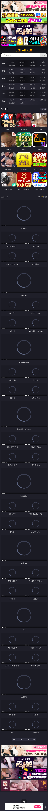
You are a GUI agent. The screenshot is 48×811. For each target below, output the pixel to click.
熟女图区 (32, 88)
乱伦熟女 (32, 80)
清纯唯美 (22, 88)
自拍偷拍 (22, 70)
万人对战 (32, 62)
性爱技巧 (43, 95)
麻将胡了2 (12, 65)
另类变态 (43, 80)
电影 (3, 78)
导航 (3, 101)
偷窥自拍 (12, 85)
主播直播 (32, 73)
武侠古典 (43, 92)
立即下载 (37, 807)
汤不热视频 (43, 100)
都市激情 (12, 92)
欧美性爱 (43, 77)
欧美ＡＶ (32, 70)
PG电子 (12, 62)
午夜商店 (22, 100)
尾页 (33, 740)
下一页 (28, 740)
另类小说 (22, 95)
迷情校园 (12, 95)
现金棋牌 (32, 65)
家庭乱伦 (22, 92)
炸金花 (22, 65)
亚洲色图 (22, 85)
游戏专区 (43, 62)
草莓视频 (32, 100)
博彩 (3, 63)
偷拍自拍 (22, 77)
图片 (3, 86)
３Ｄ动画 (43, 70)
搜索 (43, 55)
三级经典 (4, 197)
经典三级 (22, 80)
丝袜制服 (22, 73)
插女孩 (12, 100)
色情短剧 (22, 103)
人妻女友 (32, 92)
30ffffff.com (24, 50)
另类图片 (43, 88)
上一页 (20, 740)
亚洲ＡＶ (12, 70)
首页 (14, 740)
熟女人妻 (12, 73)
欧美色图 (32, 85)
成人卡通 (32, 77)
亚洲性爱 (12, 77)
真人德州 (22, 62)
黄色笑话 (32, 95)
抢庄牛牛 (43, 65)
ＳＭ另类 (43, 73)
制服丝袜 (12, 80)
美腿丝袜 (12, 88)
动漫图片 (43, 85)
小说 (3, 94)
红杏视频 (12, 103)
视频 (3, 71)
